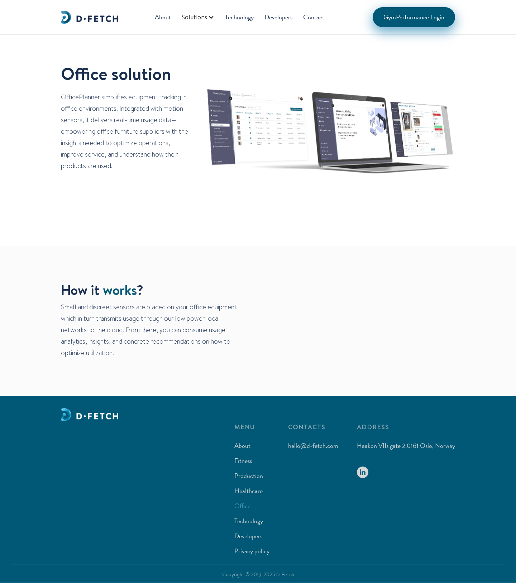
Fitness (243, 460)
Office (242, 506)
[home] (89, 17)
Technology (239, 17)
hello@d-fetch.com (313, 445)
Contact (313, 17)
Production (248, 476)
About (163, 17)
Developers (278, 17)
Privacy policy (251, 551)
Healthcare (248, 491)
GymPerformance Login (413, 17)
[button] (198, 17)
